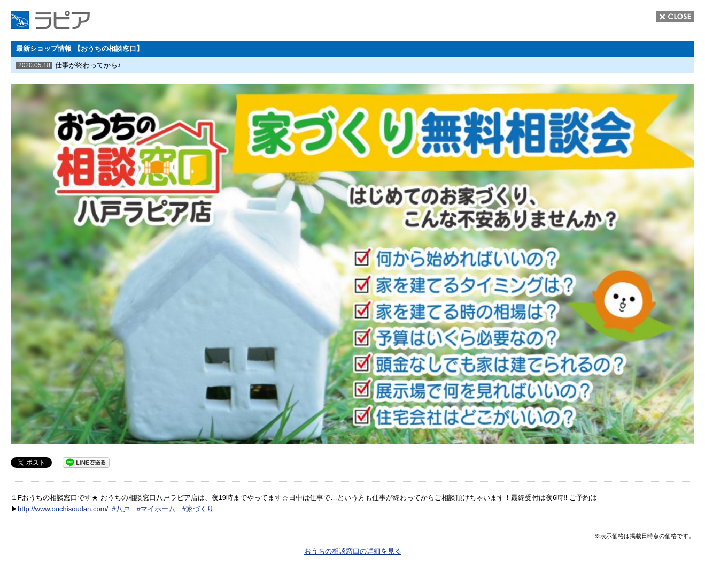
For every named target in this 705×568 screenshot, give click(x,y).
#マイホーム (156, 509)
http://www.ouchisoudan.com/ (64, 509)
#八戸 (120, 509)
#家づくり (198, 509)
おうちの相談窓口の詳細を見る (352, 551)
